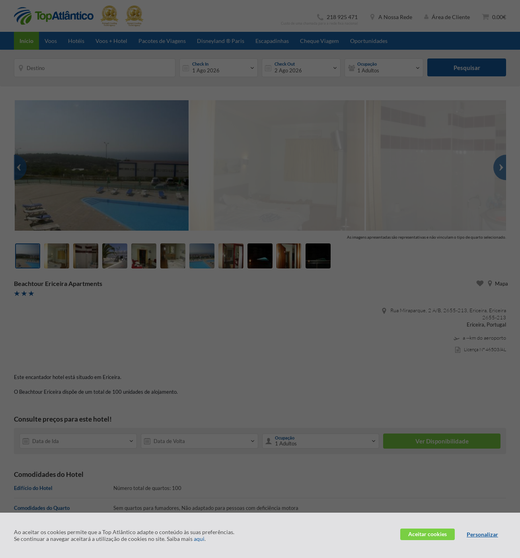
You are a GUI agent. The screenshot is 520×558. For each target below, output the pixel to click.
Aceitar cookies (427, 534)
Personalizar (482, 534)
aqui (199, 538)
